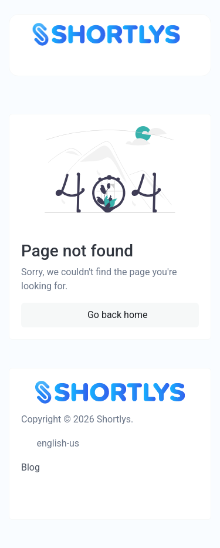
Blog (30, 467)
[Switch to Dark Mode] (95, 443)
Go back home (116, 314)
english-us (57, 443)
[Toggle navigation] (36, 60)
